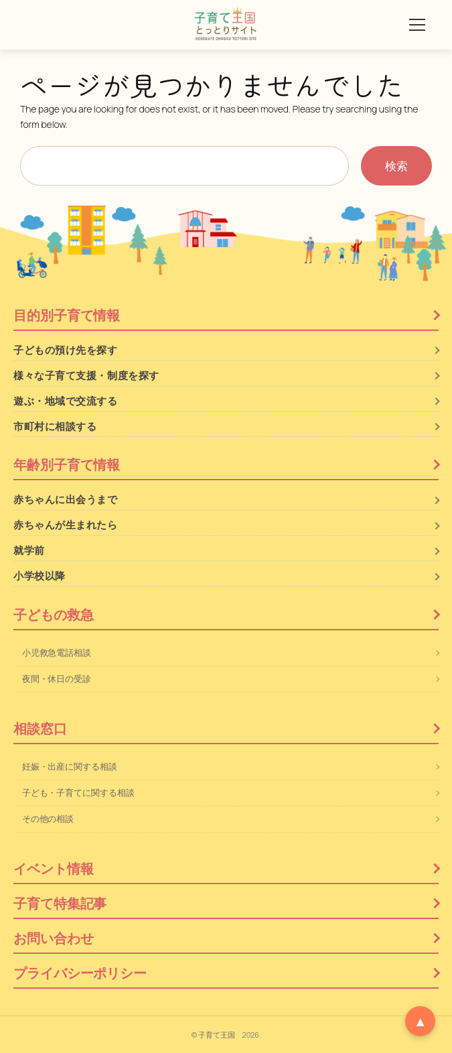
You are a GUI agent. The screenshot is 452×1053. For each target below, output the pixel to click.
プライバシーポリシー (80, 973)
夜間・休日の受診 (56, 679)
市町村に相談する (54, 426)
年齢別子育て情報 (66, 464)
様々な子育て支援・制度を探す (86, 375)
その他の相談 (48, 819)
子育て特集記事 (59, 903)
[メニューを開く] (417, 25)
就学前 (29, 550)
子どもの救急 (53, 615)
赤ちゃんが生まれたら (65, 525)
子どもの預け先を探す (65, 350)
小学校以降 (39, 576)
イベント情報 (53, 868)
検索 (396, 165)
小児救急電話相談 (56, 652)
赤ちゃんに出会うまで (65, 499)
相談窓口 (40, 728)
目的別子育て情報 (66, 315)
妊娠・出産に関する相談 (69, 766)
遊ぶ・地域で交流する (65, 401)
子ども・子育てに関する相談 (78, 792)
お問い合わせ (53, 938)
